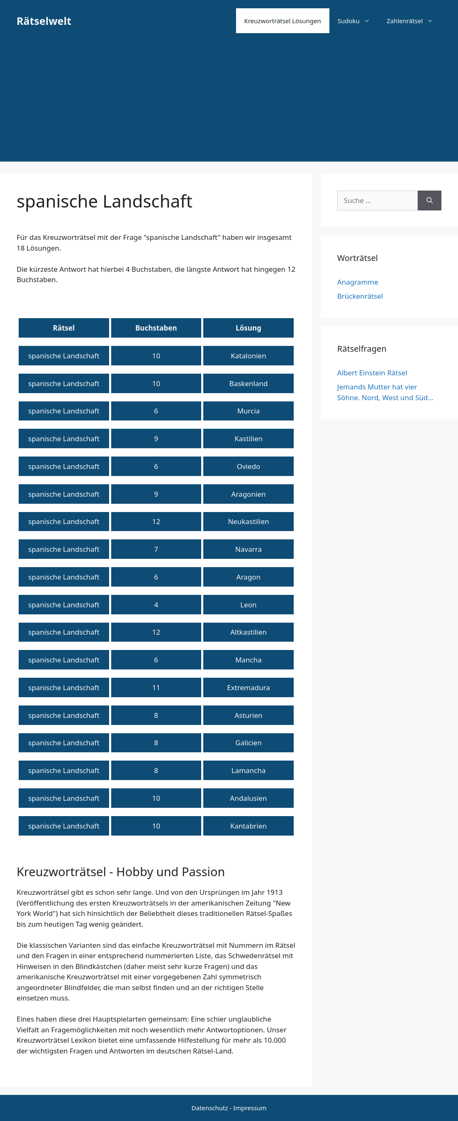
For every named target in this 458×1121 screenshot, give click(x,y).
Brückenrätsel (360, 296)
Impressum (249, 1108)
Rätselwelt (44, 21)
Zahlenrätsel (414, 20)
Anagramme (357, 282)
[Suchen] (429, 200)
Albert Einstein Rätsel (372, 372)
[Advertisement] (229, 104)
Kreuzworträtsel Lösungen (282, 21)
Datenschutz (210, 1108)
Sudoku (358, 20)
